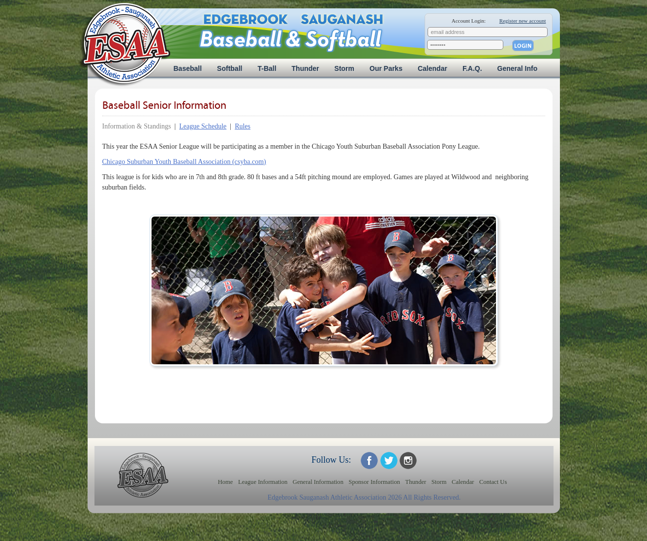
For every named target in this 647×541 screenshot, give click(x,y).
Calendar (432, 68)
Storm (344, 68)
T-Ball (266, 68)
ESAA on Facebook (369, 460)
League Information (262, 481)
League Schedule (202, 126)
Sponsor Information (374, 481)
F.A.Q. (472, 68)
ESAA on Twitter (389, 460)
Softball (229, 68)
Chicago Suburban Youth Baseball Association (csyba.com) (184, 161)
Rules (242, 126)
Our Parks (386, 68)
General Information (318, 481)
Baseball (188, 68)
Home (225, 481)
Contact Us (493, 481)
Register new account (522, 21)
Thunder (305, 68)
